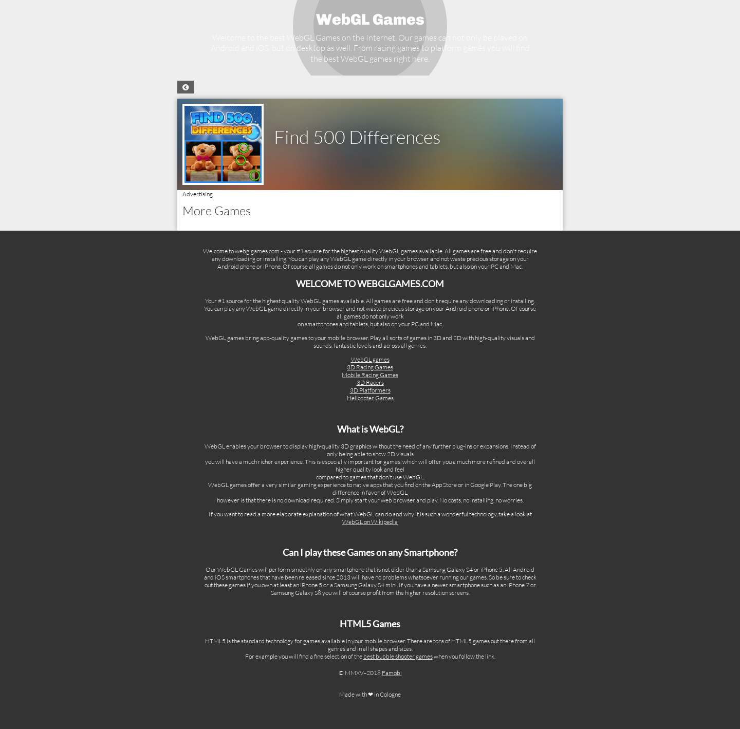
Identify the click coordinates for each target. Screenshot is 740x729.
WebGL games (370, 359)
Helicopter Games (370, 398)
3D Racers (370, 382)
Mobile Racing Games (370, 375)
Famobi (392, 673)
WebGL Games (370, 19)
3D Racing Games (370, 367)
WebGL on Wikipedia (370, 522)
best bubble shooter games (398, 656)
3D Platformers (370, 390)
